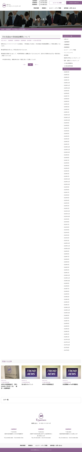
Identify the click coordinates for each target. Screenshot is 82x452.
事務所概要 (22, 445)
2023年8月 (66, 157)
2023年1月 (66, 176)
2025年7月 (66, 96)
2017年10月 (67, 344)
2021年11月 (67, 213)
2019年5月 (66, 294)
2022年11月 (67, 181)
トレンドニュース (68, 52)
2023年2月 (66, 173)
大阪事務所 (8, 29)
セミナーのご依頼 (57, 2)
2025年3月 (66, 106)
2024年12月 (67, 114)
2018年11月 (67, 310)
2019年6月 (66, 291)
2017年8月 (66, 350)
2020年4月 (66, 264)
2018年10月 (67, 312)
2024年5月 (66, 133)
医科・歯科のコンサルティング (71, 60)
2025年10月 (67, 88)
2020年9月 (66, 251)
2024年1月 (66, 144)
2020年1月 (66, 272)
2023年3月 (66, 171)
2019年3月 (66, 299)
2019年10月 (67, 280)
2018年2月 (66, 334)
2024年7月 (66, 128)
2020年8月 (66, 253)
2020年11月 (67, 245)
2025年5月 (66, 101)
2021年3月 (66, 235)
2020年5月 (66, 262)
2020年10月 (67, 248)
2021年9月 (66, 219)
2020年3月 (66, 267)
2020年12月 (67, 243)
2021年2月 (66, 237)
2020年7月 (66, 256)
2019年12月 (67, 275)
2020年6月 (66, 259)
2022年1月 (66, 208)
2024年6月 (66, 130)
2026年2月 (66, 77)
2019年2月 (66, 302)
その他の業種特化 (68, 63)
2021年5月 (66, 229)
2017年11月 (67, 342)
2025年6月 (66, 98)
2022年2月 (66, 205)
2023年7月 (66, 160)
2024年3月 (66, 138)
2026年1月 (66, 80)
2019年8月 (66, 286)
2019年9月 (66, 283)
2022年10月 (67, 184)
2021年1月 (66, 240)
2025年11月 (67, 85)
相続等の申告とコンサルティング (72, 57)
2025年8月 (66, 93)
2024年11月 (67, 117)
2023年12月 (67, 146)
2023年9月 (66, 155)
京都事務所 (66, 44)
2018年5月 (66, 326)
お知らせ (66, 39)
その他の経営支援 (68, 66)
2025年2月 (66, 109)
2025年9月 (66, 90)
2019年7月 (66, 288)
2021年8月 (66, 221)
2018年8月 (66, 318)
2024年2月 (66, 141)
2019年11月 (67, 278)
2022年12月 (67, 179)
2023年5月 (66, 165)
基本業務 (66, 55)
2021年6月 (66, 227)
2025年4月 (66, 104)
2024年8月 (66, 125)
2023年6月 (66, 163)
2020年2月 (66, 270)
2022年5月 (66, 197)
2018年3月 (66, 331)
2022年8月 (66, 189)
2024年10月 (67, 120)
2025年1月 (66, 112)
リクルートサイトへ (74, 2)
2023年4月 (66, 168)
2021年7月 (66, 224)
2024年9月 (66, 122)
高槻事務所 (66, 47)
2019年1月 (66, 304)
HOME (2, 29)
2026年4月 (66, 72)
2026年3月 (66, 74)
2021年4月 (66, 232)
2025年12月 (67, 82)
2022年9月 (66, 187)
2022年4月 (66, 200)
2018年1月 (66, 336)
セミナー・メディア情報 (55, 8)
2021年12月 (67, 211)
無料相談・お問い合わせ (70, 8)
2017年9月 (66, 347)
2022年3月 (66, 203)
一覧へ (30, 64)
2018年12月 (67, 307)
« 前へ (24, 64)
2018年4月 (66, 328)
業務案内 (44, 8)
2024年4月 (66, 136)
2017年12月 (67, 339)
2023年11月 (67, 149)
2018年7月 (66, 320)
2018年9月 (66, 315)
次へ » (36, 64)
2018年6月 (66, 323)
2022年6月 (66, 195)
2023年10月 (67, 152)
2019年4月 (66, 296)
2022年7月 (66, 192)
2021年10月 (67, 216)
